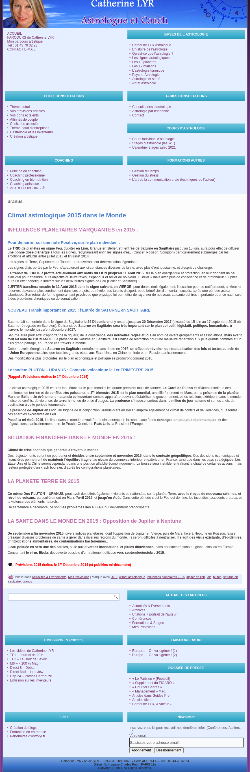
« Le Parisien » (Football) (151, 679)
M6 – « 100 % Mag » (25, 663)
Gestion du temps (145, 171)
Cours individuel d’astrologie (153, 139)
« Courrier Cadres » (147, 687)
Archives (138, 610)
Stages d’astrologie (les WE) (153, 143)
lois (209, 577)
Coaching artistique (24, 184)
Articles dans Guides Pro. (151, 696)
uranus (27, 581)
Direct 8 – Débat (22, 668)
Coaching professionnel (27, 175)
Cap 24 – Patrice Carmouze (31, 676)
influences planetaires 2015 (166, 577)
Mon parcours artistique (24, 41)
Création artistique (23, 136)
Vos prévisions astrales (27, 111)
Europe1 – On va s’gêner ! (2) (154, 655)
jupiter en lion (195, 577)
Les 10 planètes (144, 62)
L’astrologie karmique (148, 70)
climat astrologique (132, 577)
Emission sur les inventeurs (30, 680)
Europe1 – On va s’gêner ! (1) (154, 651)
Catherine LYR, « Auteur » (151, 704)
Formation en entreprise (28, 732)
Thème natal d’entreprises (29, 128)
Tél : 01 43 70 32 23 (22, 45)
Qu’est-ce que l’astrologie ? (152, 54)
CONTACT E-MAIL (21, 49)
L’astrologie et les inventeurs (31, 132)
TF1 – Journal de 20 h (26, 655)
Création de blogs (23, 728)
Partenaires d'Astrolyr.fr (27, 736)
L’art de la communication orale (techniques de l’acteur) (173, 180)
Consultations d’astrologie (151, 107)
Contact (138, 115)
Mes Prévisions (78, 577)
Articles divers (142, 700)
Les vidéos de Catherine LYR (32, 651)
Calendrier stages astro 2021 (154, 147)
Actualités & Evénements (49, 577)
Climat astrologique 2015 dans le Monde (67, 215)
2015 (113, 577)
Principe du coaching (25, 171)
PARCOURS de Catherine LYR (30, 37)
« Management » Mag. (149, 691)
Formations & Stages (148, 623)
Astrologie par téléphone (150, 111)
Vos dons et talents (24, 115)
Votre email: (138, 736)
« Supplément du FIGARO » (153, 683)
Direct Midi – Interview (26, 672)
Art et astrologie (144, 83)
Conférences (141, 619)
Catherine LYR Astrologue (151, 45)
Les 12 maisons (144, 66)
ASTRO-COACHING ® (27, 188)
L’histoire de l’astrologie (150, 49)
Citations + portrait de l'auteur (154, 614)
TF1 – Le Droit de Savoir (28, 659)
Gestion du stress (145, 175)
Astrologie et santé (146, 79)
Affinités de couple (24, 120)
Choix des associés (24, 124)
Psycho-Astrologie (146, 75)
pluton (217, 577)
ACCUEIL (14, 34)
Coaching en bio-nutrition (28, 180)
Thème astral (20, 107)
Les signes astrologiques (150, 58)
